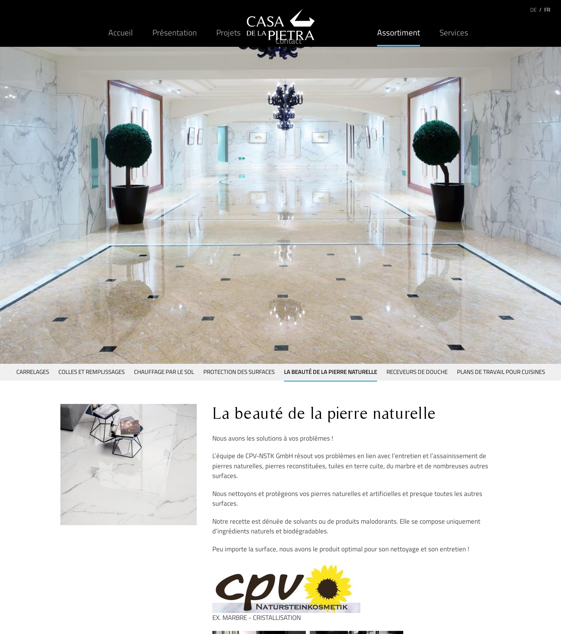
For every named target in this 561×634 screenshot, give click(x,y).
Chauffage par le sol (164, 371)
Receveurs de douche (417, 371)
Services (453, 32)
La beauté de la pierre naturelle (330, 371)
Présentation (174, 32)
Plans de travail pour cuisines (501, 371)
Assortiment (398, 32)
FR (547, 9)
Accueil (120, 32)
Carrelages (32, 371)
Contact (288, 40)
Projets (228, 32)
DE (533, 9)
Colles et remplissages (91, 371)
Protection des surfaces (239, 371)
